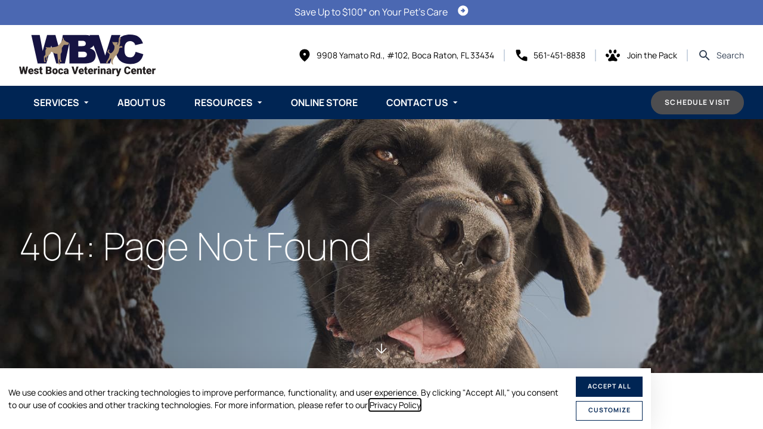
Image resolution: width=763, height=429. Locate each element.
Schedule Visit (697, 102)
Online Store (324, 102)
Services (56, 102)
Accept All (609, 386)
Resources (223, 102)
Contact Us (417, 102)
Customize (609, 410)
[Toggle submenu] (86, 102)
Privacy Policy (395, 405)
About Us (141, 102)
